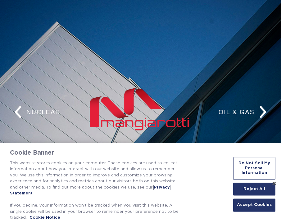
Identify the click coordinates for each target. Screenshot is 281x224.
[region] (140, 183)
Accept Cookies (254, 205)
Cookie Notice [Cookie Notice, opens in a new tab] (44, 218)
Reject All (254, 189)
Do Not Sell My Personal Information (254, 168)
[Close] (274, 183)
